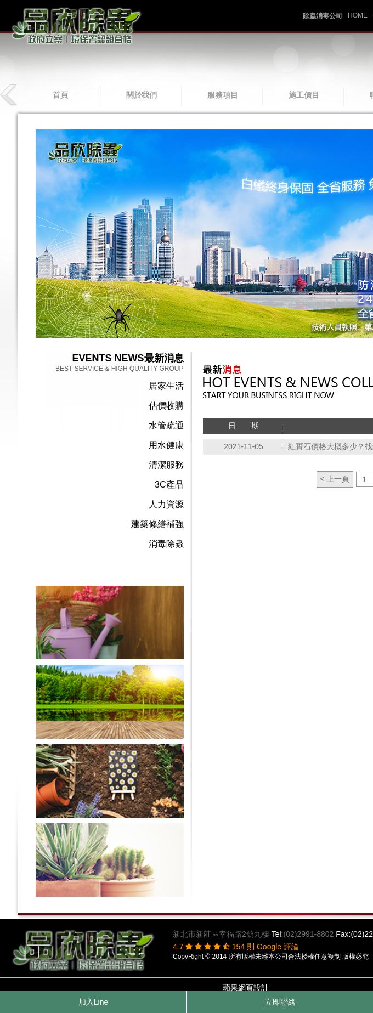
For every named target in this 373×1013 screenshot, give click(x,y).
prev (9, 95)
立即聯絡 (280, 1002)
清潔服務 (166, 464)
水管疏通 (166, 425)
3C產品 (169, 484)
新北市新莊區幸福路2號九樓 (221, 934)
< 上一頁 (334, 478)
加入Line (93, 1002)
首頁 (60, 94)
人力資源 (166, 504)
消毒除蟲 (166, 543)
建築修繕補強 (157, 524)
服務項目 (222, 94)
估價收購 (166, 405)
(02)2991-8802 (308, 934)
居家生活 (166, 386)
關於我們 (141, 94)
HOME (358, 15)
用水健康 (166, 445)
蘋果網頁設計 (246, 987)
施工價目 (304, 94)
